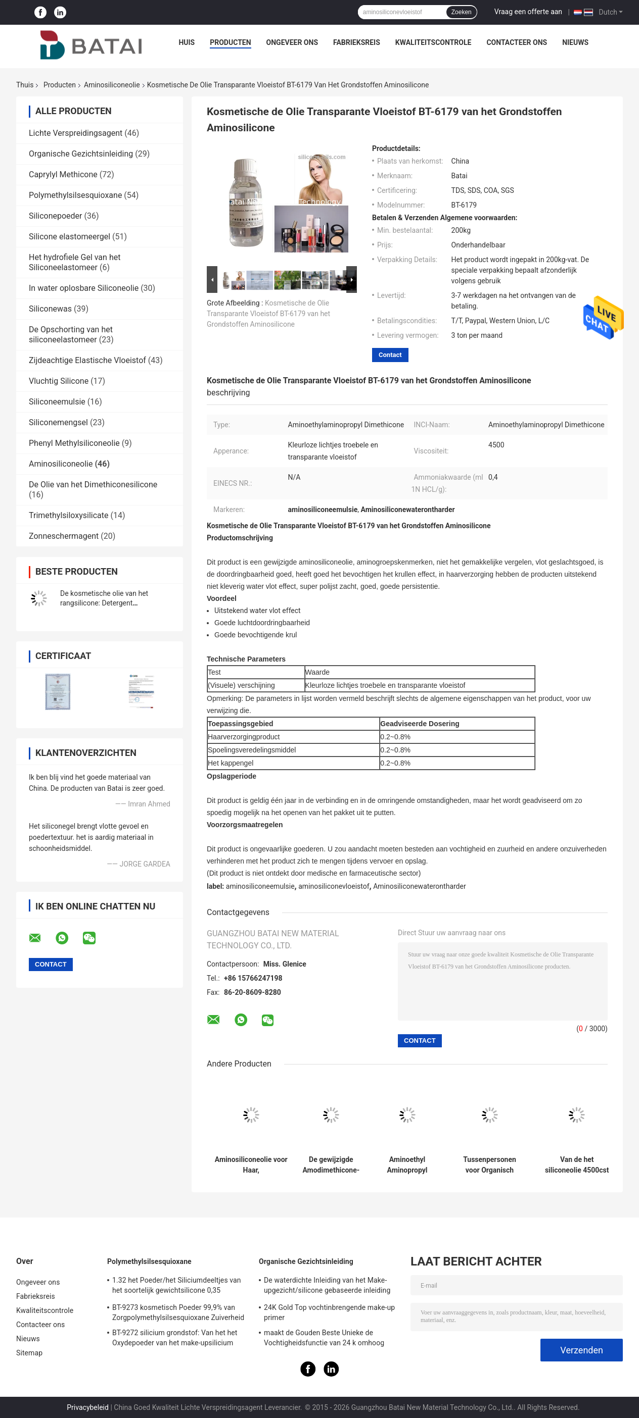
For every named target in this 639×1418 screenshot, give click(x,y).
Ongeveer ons (292, 42)
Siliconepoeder (55, 216)
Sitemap (29, 1353)
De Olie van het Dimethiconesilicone (93, 484)
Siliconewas (50, 309)
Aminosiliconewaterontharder (419, 886)
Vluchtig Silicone (58, 381)
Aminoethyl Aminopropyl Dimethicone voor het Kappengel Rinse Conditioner (407, 1165)
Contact (390, 355)
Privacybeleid (88, 1407)
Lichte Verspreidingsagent (75, 133)
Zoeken (461, 12)
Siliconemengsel (58, 422)
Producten (230, 42)
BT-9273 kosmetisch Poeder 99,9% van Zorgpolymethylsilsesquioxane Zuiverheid (178, 1312)
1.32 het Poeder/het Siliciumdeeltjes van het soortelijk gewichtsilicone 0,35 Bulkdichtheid (176, 1286)
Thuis (24, 85)
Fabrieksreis (356, 42)
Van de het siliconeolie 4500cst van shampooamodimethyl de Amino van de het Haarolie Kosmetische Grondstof (576, 1165)
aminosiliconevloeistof (333, 886)
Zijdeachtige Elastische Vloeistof (87, 360)
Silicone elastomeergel (69, 236)
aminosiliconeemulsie (260, 886)
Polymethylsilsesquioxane (75, 195)
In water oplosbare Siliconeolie (84, 288)
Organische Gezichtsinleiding (81, 154)
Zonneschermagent (64, 536)
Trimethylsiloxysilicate (69, 515)
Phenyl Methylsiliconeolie (74, 443)
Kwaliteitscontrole (433, 42)
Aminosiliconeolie (112, 85)
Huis (186, 42)
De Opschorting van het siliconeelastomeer (71, 334)
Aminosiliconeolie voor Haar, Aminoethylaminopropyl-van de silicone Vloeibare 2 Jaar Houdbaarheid (251, 1165)
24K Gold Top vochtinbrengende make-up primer (329, 1312)
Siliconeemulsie (57, 402)
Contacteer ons (516, 42)
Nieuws (575, 42)
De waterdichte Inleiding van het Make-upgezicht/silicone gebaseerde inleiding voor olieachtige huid (327, 1286)
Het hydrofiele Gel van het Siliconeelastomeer (74, 262)
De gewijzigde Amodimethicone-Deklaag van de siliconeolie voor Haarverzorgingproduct (331, 1165)
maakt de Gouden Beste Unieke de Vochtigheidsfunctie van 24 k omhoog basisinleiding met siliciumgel (324, 1339)
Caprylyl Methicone (63, 174)
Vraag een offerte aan (528, 12)
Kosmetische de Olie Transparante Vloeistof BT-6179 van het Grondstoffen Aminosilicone (268, 313)
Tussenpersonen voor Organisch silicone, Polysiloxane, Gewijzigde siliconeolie (489, 1165)
